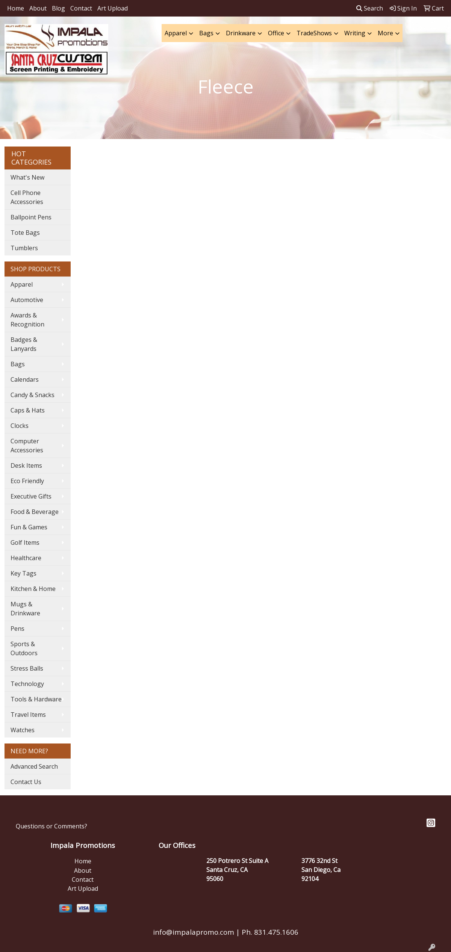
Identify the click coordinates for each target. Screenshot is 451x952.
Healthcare (26, 558)
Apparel (176, 33)
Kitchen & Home (33, 589)
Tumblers (24, 248)
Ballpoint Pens (31, 217)
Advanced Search (34, 766)
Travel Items (28, 714)
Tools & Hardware (36, 699)
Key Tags (23, 573)
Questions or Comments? (51, 826)
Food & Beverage (35, 512)
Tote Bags (25, 232)
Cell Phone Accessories (27, 197)
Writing (354, 33)
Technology (27, 684)
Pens (17, 628)
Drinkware (241, 33)
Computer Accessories (27, 445)
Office (276, 33)
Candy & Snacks (32, 395)
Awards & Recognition (27, 319)
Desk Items (26, 465)
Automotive (27, 300)
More (385, 33)
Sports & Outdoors (24, 648)
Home (15, 8)
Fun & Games (29, 527)
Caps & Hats (28, 410)
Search (369, 8)
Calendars (25, 379)
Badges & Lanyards (24, 344)
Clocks (20, 426)
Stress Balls (27, 668)
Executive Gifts (31, 496)
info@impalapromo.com (193, 932)
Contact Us (26, 782)
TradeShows (314, 33)
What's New (27, 177)
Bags (206, 33)
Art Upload (112, 8)
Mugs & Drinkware (25, 608)
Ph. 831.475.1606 (269, 932)
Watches (23, 730)
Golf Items (25, 542)
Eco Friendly (27, 481)
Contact (81, 8)
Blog (58, 8)
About (38, 8)
